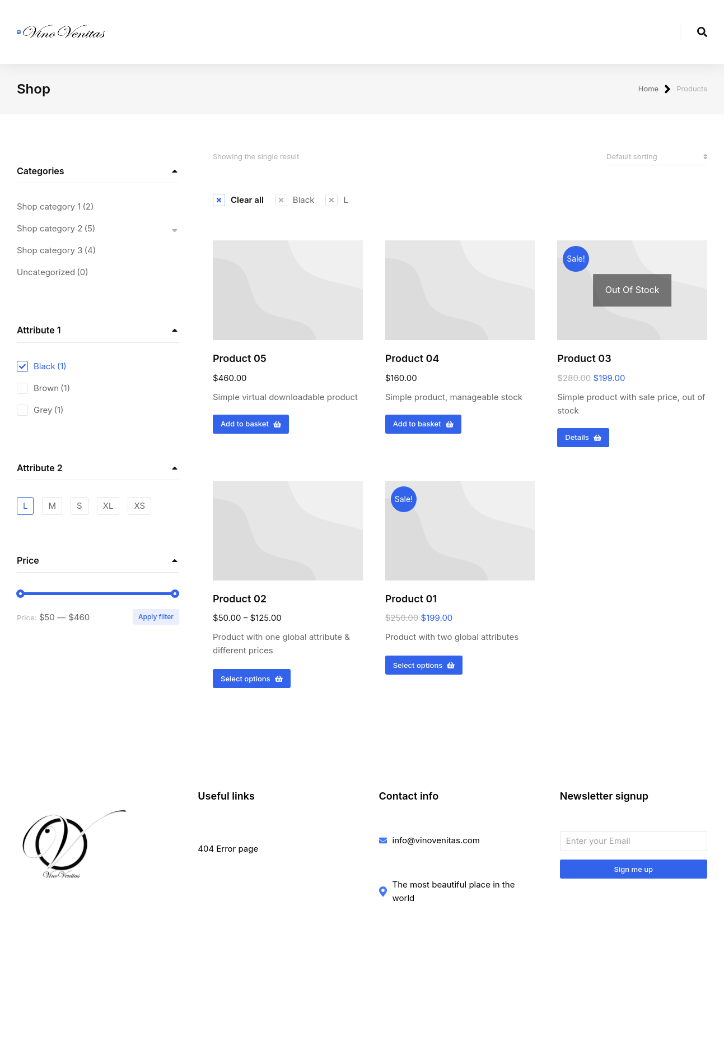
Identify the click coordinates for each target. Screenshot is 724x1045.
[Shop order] (656, 160)
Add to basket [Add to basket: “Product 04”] (423, 427)
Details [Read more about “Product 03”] (583, 440)
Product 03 (584, 362)
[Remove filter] (238, 203)
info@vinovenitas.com (436, 843)
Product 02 (240, 603)
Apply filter (156, 620)
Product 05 (240, 362)
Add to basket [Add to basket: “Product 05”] (251, 427)
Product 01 (411, 603)
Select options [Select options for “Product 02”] (252, 681)
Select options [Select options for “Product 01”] (424, 668)
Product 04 (412, 362)
